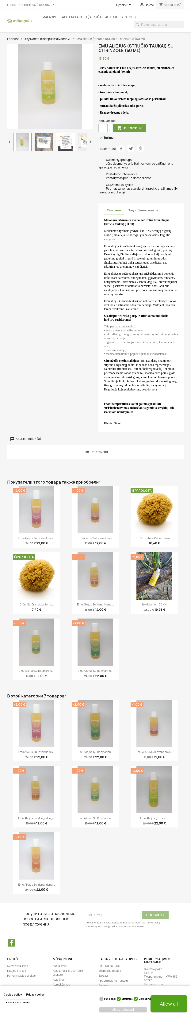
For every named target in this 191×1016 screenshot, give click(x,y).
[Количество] (103, 128)
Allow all (169, 1003)
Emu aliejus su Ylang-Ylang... (95, 604)
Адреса (103, 985)
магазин (50, 17)
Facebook (11, 943)
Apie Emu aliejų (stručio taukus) (89, 17)
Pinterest (140, 148)
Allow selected (123, 1009)
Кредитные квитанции (113, 980)
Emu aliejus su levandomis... (36, 538)
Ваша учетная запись (117, 959)
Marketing (145, 998)
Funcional (110, 998)
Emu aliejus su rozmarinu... (36, 670)
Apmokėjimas (61, 984)
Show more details (19, 1002)
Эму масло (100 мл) (154, 604)
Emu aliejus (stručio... (154, 818)
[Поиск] (159, 24)
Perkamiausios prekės (21, 975)
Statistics (127, 998)
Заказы (103, 975)
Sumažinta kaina (17, 966)
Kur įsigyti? (60, 966)
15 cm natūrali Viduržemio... (154, 538)
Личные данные (109, 966)
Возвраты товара (109, 970)
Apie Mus (128, 17)
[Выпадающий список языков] (124, 5)
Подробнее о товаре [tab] (143, 210)
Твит (131, 148)
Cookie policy (13, 994)
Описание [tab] (114, 210)
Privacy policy (35, 994)
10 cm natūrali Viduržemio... (37, 604)
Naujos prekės (16, 970)
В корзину (129, 128)
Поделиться (121, 148)
